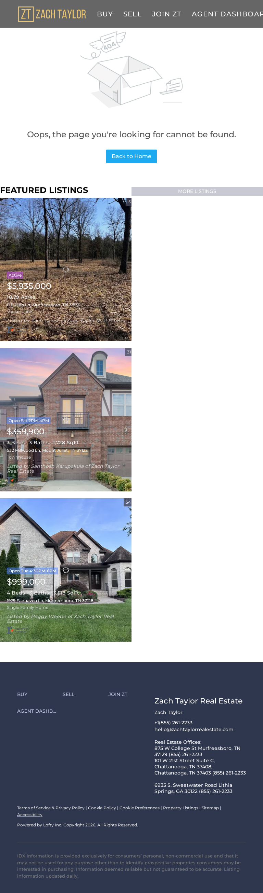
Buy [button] (105, 14)
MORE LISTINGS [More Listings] (197, 191)
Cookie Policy (102, 807)
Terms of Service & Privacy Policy (51, 807)
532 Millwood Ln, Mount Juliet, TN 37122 (47, 450)
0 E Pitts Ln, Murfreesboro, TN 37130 (43, 304)
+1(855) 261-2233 (173, 723)
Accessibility (29, 814)
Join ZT (167, 14)
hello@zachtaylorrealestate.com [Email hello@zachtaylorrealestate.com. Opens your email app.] (194, 729)
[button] (40, 694)
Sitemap (210, 807)
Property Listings (180, 807)
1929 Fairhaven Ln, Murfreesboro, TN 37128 (50, 600)
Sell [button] (132, 14)
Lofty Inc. (52, 824)
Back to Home (131, 156)
